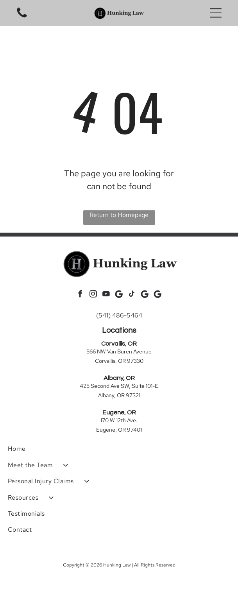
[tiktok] (132, 295)
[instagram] (93, 295)
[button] (216, 13)
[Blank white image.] (22, 17)
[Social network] (119, 295)
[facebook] (80, 295)
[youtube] (106, 295)
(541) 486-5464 (119, 315)
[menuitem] (119, 449)
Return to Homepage (119, 215)
